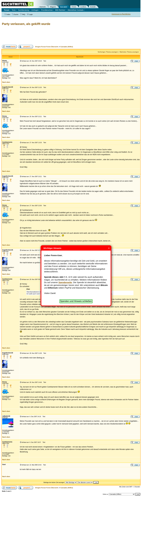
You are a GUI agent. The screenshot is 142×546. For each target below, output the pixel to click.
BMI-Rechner (60, 10)
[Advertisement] (51, 35)
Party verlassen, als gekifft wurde (26, 24)
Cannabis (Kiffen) (66, 47)
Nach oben (6, 82)
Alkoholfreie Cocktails (75, 10)
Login (30, 14)
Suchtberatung (23, 10)
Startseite (43, 7)
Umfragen (35, 10)
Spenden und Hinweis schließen (76, 301)
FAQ (22, 14)
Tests (14, 10)
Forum (74, 7)
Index (7, 14)
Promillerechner (47, 10)
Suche (15, 14)
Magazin (53, 7)
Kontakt (93, 7)
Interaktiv (63, 7)
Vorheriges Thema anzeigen (108, 52)
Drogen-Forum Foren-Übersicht (46, 47)
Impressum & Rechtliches (121, 14)
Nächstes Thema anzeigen (129, 52)
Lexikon (83, 7)
